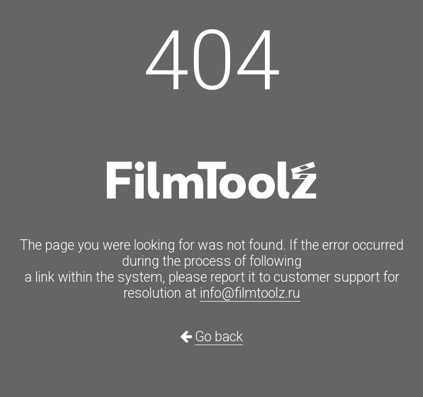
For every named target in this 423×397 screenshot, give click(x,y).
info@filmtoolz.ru (250, 293)
